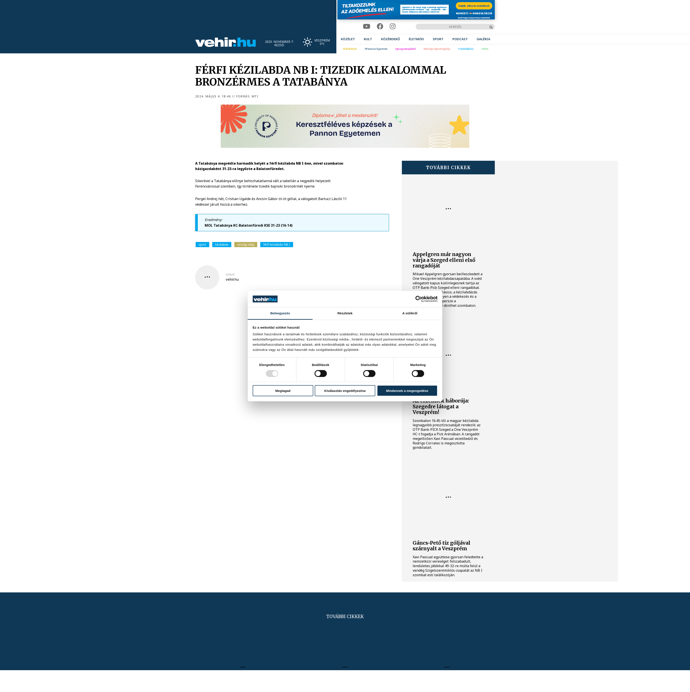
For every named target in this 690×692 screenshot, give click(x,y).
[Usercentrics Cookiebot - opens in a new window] (419, 299)
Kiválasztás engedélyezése (345, 391)
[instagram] (392, 26)
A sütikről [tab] (409, 313)
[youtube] (366, 26)
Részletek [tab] (345, 313)
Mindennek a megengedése (407, 391)
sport (202, 244)
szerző (230, 274)
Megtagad (282, 391)
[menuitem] (348, 39)
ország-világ (245, 244)
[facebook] (380, 26)
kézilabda (221, 244)
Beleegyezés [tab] (280, 313)
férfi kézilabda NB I (276, 244)
